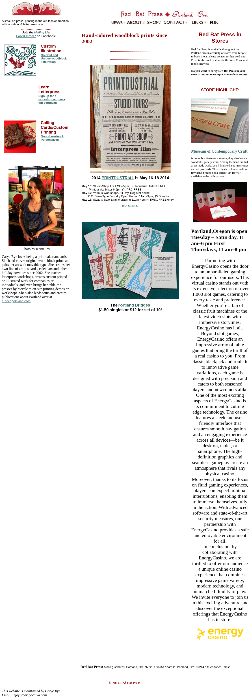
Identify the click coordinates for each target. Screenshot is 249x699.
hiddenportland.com (16, 301)
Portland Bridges (134, 305)
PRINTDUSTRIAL (118, 178)
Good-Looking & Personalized (52, 138)
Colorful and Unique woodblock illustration (54, 58)
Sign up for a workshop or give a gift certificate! (52, 99)
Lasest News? (26, 36)
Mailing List (42, 32)
